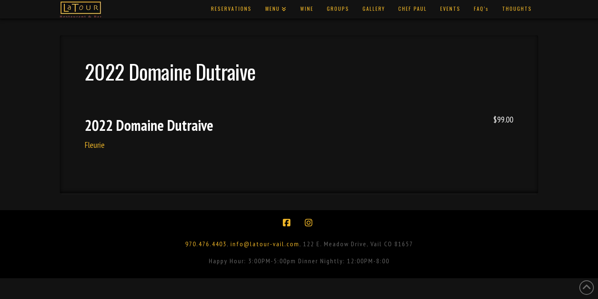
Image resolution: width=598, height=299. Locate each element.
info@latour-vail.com (264, 244)
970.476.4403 (206, 244)
